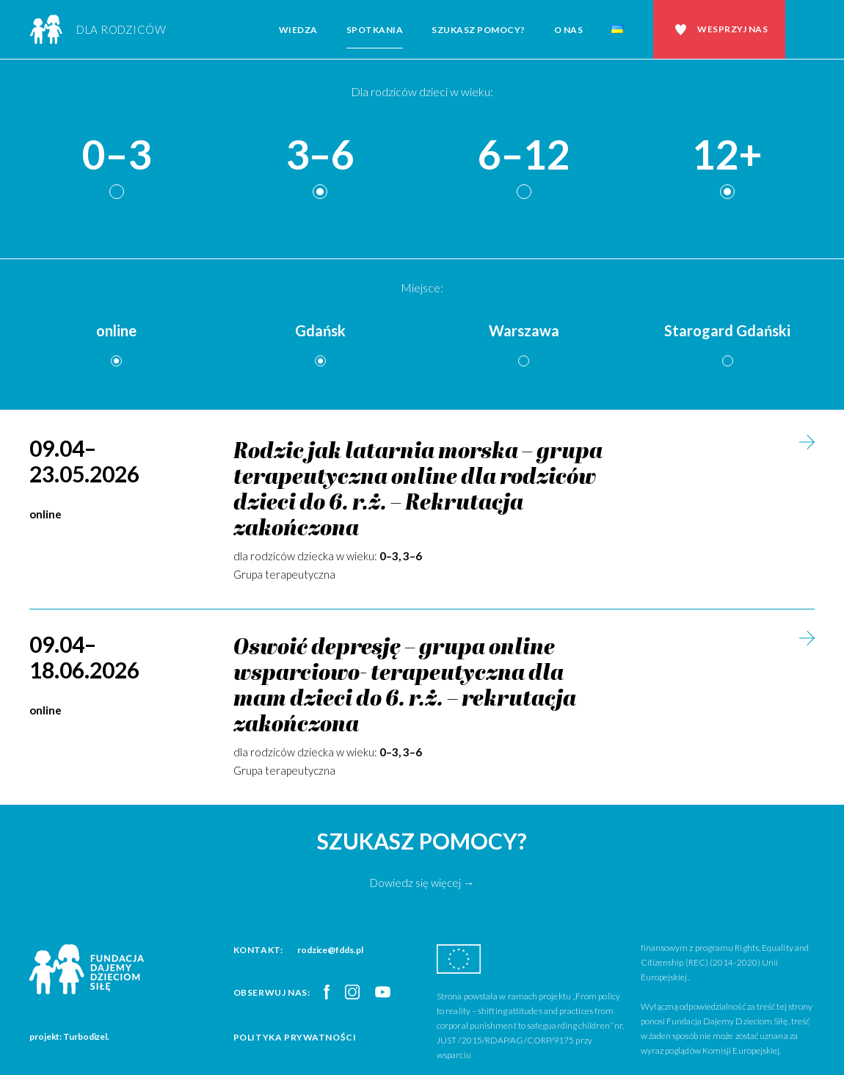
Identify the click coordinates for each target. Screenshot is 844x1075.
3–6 (319, 155)
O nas (568, 29)
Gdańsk (320, 330)
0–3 (116, 155)
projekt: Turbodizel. (69, 1036)
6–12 (524, 155)
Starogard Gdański (727, 330)
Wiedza (298, 29)
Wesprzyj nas (732, 29)
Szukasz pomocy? (478, 29)
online (116, 330)
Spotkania (375, 29)
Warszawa (524, 330)
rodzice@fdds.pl (330, 949)
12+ (727, 155)
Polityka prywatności (295, 1037)
